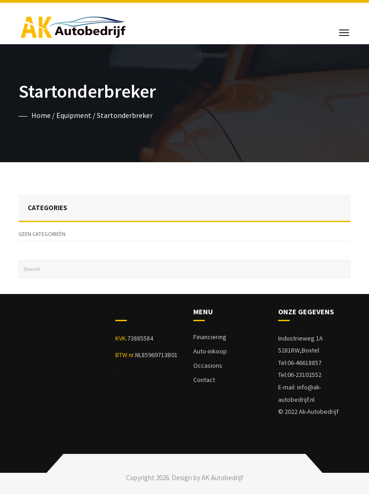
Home (41, 115)
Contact (204, 380)
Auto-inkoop (210, 351)
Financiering (209, 337)
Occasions (207, 365)
